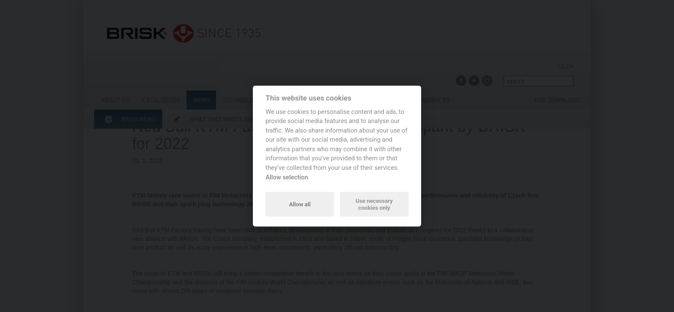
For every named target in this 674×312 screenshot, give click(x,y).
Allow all (300, 204)
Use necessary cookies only (374, 204)
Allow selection (286, 177)
